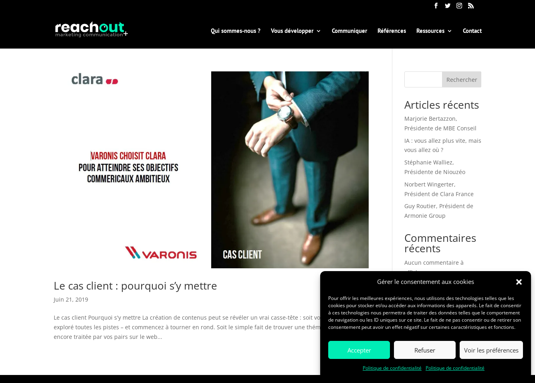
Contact (472, 31)
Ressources (430, 31)
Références (392, 31)
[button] (519, 282)
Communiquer (349, 31)
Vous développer (292, 31)
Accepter (359, 350)
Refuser (424, 350)
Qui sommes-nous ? (235, 31)
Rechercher (461, 79)
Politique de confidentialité (392, 368)
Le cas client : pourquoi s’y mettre (135, 285)
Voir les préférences (491, 350)
